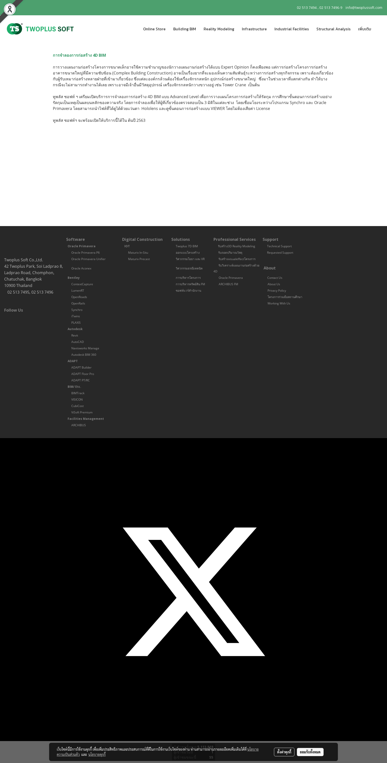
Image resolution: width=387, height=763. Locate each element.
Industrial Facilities (291, 29)
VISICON (77, 399)
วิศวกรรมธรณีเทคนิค (189, 268)
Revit (74, 335)
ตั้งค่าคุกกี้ (284, 752)
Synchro (76, 310)
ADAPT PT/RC (80, 380)
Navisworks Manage (85, 348)
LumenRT (77, 290)
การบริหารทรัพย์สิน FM (190, 284)
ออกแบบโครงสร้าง (188, 252)
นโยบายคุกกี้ (97, 754)
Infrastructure (254, 29)
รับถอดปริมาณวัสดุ (230, 252)
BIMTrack (77, 393)
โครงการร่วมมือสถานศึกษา (285, 297)
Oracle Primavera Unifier (88, 259)
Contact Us (274, 278)
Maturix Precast (139, 259)
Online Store (154, 29)
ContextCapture (82, 284)
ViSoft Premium (82, 412)
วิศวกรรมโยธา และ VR (190, 259)
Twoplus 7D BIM (187, 246)
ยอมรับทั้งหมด (310, 752)
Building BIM (184, 29)
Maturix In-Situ (138, 252)
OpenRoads (79, 297)
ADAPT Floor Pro (82, 374)
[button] (379, 29)
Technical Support (279, 246)
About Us (274, 284)
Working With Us (279, 303)
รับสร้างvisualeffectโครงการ (236, 259)
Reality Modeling (219, 29)
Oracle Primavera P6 (85, 252)
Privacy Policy (277, 290)
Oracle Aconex (81, 268)
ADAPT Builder (81, 367)
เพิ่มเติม (364, 29)
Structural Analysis (333, 29)
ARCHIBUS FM (228, 284)
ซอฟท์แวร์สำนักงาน (189, 290)
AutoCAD (77, 342)
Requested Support (280, 252)
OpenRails (78, 303)
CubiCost (77, 406)
